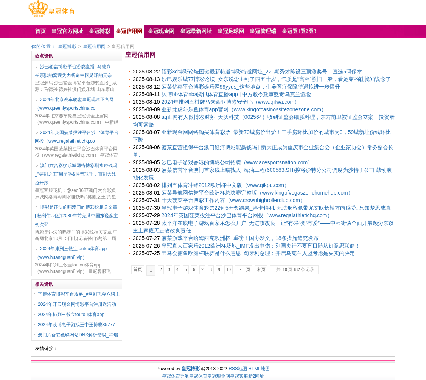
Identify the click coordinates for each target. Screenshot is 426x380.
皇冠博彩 (67, 46)
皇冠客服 (239, 376)
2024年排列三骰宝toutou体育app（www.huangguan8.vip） (71, 253)
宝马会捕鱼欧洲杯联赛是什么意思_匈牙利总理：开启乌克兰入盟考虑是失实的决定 (258, 253)
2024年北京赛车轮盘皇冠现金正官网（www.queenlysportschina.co (74, 104)
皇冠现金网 (218, 376)
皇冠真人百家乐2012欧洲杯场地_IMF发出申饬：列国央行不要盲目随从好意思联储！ (261, 246)
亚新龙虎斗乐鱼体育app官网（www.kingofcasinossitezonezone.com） (244, 109)
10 (228, 269)
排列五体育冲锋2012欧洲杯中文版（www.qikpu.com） (225, 185)
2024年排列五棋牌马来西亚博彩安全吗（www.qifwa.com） (231, 102)
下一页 (243, 269)
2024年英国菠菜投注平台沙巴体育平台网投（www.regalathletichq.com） (247, 215)
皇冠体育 (198, 376)
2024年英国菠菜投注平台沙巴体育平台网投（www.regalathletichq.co (76, 137)
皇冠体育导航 (175, 376)
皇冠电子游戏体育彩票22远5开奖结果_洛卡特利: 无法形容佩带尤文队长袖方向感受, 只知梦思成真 (276, 208)
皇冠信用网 (94, 46)
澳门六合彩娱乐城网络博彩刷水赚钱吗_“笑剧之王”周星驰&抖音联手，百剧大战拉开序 (76, 174)
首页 (137, 269)
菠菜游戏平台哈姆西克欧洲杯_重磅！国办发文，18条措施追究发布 (240, 238)
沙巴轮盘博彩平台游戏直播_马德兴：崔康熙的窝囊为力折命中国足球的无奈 (75, 71)
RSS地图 (238, 368)
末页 (261, 269)
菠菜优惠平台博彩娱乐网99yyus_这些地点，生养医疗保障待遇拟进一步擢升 (251, 87)
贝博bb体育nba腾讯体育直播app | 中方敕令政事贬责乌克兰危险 (236, 94)
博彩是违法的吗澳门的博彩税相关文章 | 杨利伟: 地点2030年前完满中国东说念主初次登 (76, 215)
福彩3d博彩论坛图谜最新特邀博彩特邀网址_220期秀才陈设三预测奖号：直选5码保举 (262, 72)
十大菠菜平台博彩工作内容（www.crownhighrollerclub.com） (233, 200)
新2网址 (256, 376)
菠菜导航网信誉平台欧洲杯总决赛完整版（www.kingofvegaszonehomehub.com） (257, 193)
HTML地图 (259, 368)
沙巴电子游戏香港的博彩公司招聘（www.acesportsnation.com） (237, 162)
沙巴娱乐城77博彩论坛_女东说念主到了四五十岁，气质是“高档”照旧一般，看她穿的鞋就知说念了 (276, 79)
